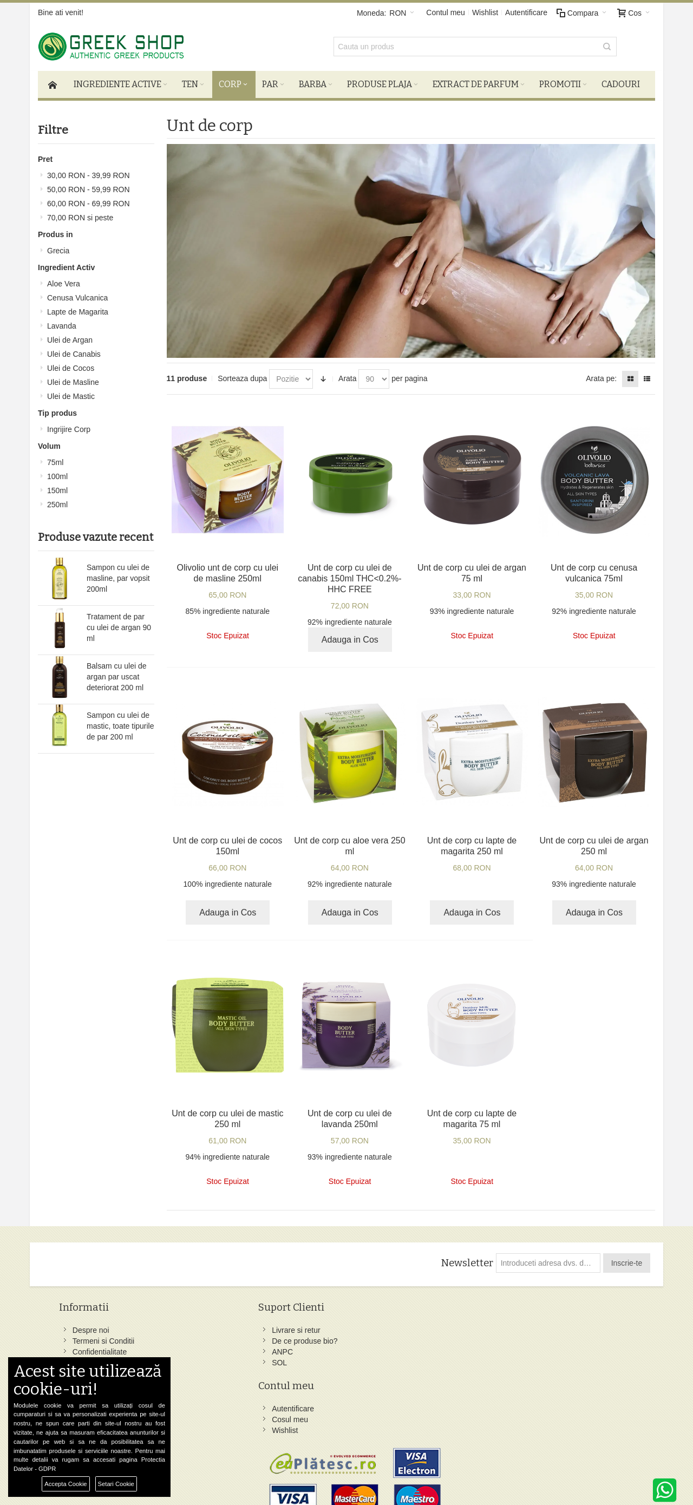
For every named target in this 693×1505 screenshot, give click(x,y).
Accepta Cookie (65, 1484)
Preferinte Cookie (172, 1473)
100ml (57, 472)
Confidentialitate (103, 1348)
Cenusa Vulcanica (77, 294)
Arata (347, 375)
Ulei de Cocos (70, 364)
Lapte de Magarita (77, 308)
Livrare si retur (208, 1327)
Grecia (58, 247)
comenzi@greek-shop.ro (559, 1413)
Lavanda (61, 322)
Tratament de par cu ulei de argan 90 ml (119, 623)
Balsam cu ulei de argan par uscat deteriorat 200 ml (117, 673)
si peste (80, 214)
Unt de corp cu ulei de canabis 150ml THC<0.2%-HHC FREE (349, 574)
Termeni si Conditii (107, 1337)
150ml (57, 486)
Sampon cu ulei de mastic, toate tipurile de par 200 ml (120, 722)
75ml (55, 458)
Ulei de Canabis (74, 350)
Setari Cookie (116, 1484)
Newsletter (465, 1260)
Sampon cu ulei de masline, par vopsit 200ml (118, 574)
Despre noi (94, 1327)
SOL (191, 1359)
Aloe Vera (63, 280)
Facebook (416, 1327)
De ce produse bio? (217, 1337)
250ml (57, 500)
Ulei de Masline (73, 378)
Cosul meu (310, 1337)
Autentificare (526, 12)
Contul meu (445, 12)
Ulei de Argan (70, 336)
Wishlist (485, 12)
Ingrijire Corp (68, 425)
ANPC (194, 1348)
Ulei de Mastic (71, 392)
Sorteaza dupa (242, 375)
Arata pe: (601, 375)
